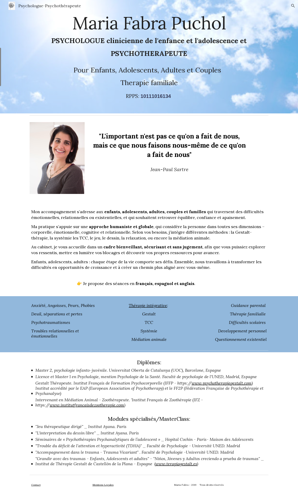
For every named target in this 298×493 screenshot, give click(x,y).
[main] (149, 56)
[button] (293, 6)
